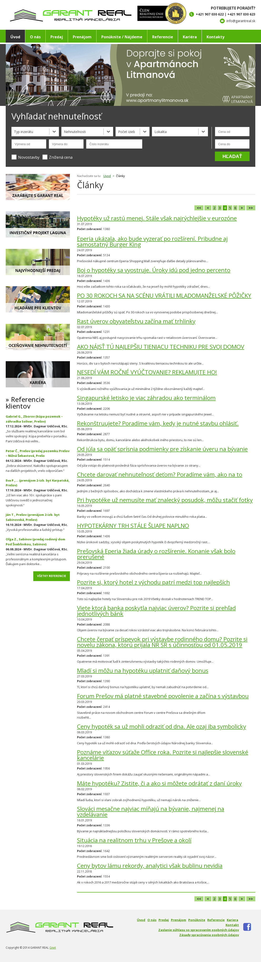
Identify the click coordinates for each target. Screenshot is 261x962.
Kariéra (190, 36)
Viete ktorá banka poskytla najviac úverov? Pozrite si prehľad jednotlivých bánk (156, 610)
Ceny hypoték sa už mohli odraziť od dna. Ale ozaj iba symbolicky (161, 726)
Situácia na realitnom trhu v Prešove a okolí (134, 840)
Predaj (56, 36)
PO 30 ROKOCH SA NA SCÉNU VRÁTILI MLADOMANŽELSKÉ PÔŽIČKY (164, 295)
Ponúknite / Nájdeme (121, 36)
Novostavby (25, 157)
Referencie (162, 36)
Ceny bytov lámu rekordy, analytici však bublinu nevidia (149, 865)
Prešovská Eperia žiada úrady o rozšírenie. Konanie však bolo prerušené (156, 554)
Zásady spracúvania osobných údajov (209, 935)
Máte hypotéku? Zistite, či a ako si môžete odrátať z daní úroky (159, 783)
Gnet (52, 948)
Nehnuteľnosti (75, 131)
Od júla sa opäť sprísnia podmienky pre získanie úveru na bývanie (162, 449)
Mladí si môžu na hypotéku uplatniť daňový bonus (142, 670)
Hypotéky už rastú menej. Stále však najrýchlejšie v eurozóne (157, 218)
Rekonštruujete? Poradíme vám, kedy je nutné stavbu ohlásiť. (158, 423)
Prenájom (82, 36)
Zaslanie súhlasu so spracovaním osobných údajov (198, 930)
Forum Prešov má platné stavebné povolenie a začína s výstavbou (163, 696)
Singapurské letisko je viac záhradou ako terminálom (146, 398)
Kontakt (232, 925)
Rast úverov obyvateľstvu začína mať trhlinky (136, 321)
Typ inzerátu (23, 131)
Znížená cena (57, 157)
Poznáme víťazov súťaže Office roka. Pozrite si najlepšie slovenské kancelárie (162, 755)
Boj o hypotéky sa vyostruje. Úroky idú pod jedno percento (153, 270)
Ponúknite (196, 920)
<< (199, 208)
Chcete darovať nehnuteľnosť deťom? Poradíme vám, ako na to (159, 474)
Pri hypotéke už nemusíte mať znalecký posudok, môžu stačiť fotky (165, 500)
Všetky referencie (51, 576)
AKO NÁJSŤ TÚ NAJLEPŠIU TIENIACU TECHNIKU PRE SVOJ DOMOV (160, 346)
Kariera (232, 920)
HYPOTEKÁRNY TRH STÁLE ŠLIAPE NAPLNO (133, 525)
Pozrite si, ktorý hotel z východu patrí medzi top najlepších (153, 582)
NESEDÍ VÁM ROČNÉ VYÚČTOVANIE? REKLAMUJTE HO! (147, 372)
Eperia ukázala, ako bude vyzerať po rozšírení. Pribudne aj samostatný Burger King (152, 241)
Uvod (107, 176)
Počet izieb (126, 131)
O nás (35, 36)
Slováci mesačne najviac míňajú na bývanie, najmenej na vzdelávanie (150, 811)
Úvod (15, 36)
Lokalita (161, 131)
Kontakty (215, 36)
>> (251, 208)
